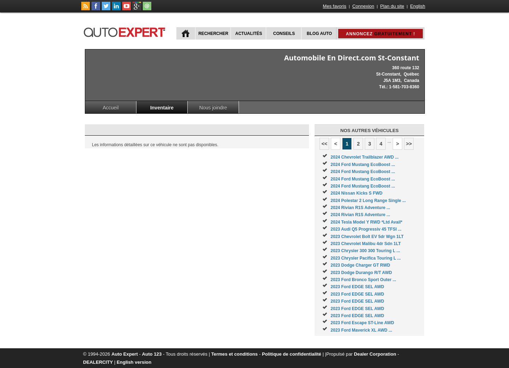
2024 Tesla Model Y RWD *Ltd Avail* (366, 222)
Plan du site (392, 6)
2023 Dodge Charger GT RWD (360, 265)
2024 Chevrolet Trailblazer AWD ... (364, 157)
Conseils (284, 33)
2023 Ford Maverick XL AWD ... (361, 330)
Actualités (248, 33)
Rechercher (213, 33)
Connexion (363, 6)
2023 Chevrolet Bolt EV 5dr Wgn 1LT (366, 236)
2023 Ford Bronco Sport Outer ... (363, 279)
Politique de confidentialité (291, 354)
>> (409, 144)
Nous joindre (213, 108)
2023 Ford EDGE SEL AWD (357, 286)
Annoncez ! (380, 33)
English (417, 6)
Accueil (110, 108)
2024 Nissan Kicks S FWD (356, 193)
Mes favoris (334, 6)
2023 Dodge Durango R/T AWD (361, 272)
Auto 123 (152, 354)
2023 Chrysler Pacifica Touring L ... (365, 258)
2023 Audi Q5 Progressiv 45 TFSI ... (365, 229)
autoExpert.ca (126, 31)
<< (324, 144)
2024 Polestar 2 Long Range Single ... (368, 200)
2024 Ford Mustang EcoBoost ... (362, 164)
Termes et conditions (234, 354)
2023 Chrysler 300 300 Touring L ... (365, 250)
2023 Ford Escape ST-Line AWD (362, 322)
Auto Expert (124, 354)
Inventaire (162, 108)
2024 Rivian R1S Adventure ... (360, 207)
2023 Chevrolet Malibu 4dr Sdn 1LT (365, 243)
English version (134, 362)
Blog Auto (319, 33)
